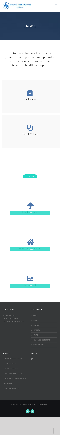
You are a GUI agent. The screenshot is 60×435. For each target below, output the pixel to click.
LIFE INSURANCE (10, 364)
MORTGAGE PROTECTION (13, 374)
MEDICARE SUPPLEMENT (13, 359)
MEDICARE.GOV (38, 345)
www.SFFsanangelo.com (15, 321)
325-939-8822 (13, 318)
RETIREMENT (8, 383)
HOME (35, 315)
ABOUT (35, 320)
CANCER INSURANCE (11, 388)
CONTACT (36, 325)
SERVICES (36, 330)
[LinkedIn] (32, 359)
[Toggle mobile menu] (56, 4)
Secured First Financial (29, 404)
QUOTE (35, 335)
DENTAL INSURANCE (11, 369)
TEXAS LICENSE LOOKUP (41, 340)
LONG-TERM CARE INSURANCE (15, 378)
